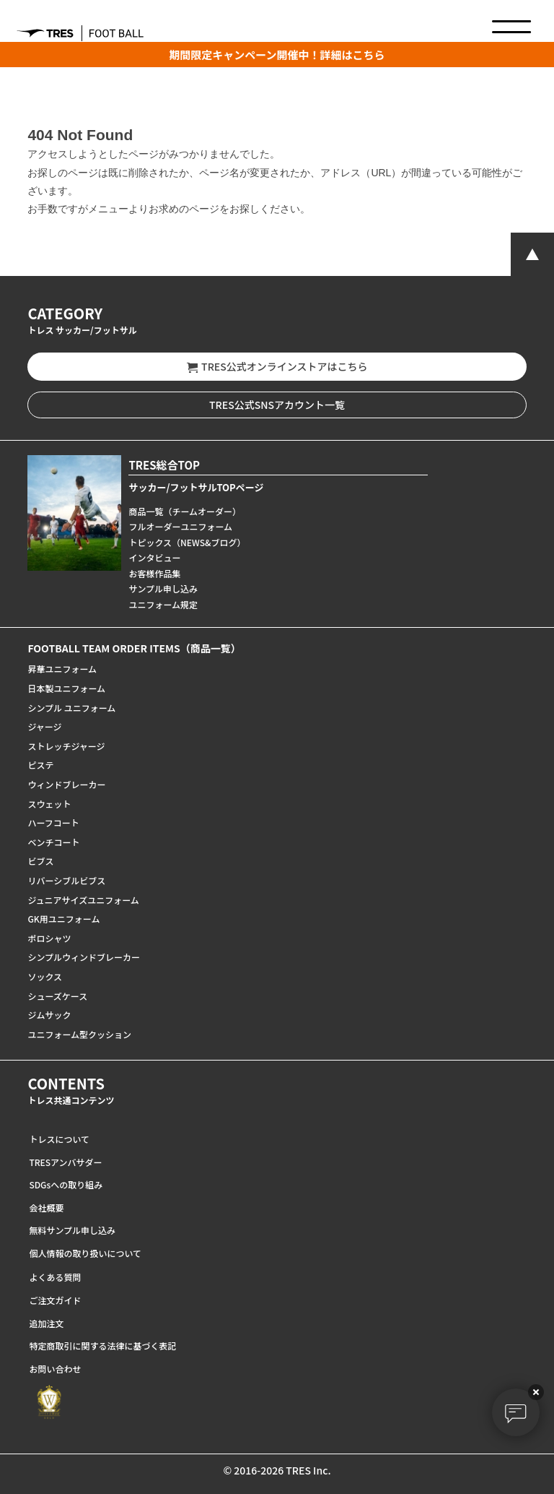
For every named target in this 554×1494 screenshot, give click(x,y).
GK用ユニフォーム (63, 918)
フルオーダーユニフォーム (180, 526)
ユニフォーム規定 (163, 604)
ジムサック (49, 1015)
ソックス (44, 976)
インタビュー (154, 557)
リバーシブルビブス (66, 880)
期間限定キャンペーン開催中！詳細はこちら (276, 54)
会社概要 (46, 1207)
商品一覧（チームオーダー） (184, 511)
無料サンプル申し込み (72, 1230)
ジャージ (44, 726)
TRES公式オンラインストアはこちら (277, 367)
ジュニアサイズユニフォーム (82, 900)
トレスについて (59, 1139)
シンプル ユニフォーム (71, 707)
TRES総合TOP (164, 464)
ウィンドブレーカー (66, 784)
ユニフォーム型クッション (79, 1034)
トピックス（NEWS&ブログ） (186, 542)
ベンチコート (53, 842)
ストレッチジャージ (66, 746)
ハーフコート (53, 822)
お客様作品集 (154, 573)
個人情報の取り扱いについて (85, 1253)
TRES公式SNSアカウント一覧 (277, 404)
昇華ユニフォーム (62, 668)
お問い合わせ (55, 1369)
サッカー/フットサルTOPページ (195, 487)
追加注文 (46, 1323)
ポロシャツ (49, 938)
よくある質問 (55, 1277)
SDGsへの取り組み (65, 1184)
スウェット (49, 804)
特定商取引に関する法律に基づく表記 (102, 1345)
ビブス (40, 861)
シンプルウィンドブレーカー (83, 957)
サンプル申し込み (163, 588)
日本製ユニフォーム (66, 688)
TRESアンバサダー (65, 1162)
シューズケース (57, 996)
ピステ (40, 765)
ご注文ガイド (55, 1300)
